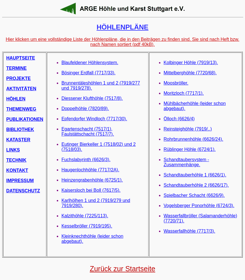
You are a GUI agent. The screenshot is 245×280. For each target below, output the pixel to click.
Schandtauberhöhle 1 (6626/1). (195, 174)
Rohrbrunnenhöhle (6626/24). (193, 139)
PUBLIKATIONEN (24, 119)
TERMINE (16, 68)
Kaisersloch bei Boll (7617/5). (90, 190)
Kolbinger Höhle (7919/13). (191, 62)
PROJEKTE (18, 78)
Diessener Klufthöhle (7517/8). (92, 98)
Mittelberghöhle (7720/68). (190, 72)
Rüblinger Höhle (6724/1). (189, 149)
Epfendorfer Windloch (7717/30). (94, 118)
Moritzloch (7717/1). (184, 93)
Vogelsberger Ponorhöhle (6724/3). (199, 205)
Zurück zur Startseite (122, 269)
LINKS (13, 150)
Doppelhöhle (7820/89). (85, 108)
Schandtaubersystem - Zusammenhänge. (186, 162)
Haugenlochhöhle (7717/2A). (90, 169)
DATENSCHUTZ (23, 190)
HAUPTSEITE (20, 58)
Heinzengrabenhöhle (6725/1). (92, 180)
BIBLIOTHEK (20, 129)
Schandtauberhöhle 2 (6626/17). (196, 185)
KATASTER (18, 139)
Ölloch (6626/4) (179, 118)
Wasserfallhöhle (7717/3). (189, 231)
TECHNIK (16, 160)
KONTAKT (17, 170)
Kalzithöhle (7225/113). (84, 215)
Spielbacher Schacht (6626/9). (194, 195)
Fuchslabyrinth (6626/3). (85, 159)
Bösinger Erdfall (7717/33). (88, 72)
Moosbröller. (176, 83)
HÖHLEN (16, 98)
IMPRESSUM (20, 180)
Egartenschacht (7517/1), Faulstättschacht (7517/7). (87, 131)
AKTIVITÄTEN (21, 88)
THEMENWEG (21, 109)
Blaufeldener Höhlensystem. (89, 62)
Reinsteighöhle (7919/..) (188, 129)
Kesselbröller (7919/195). (86, 226)
